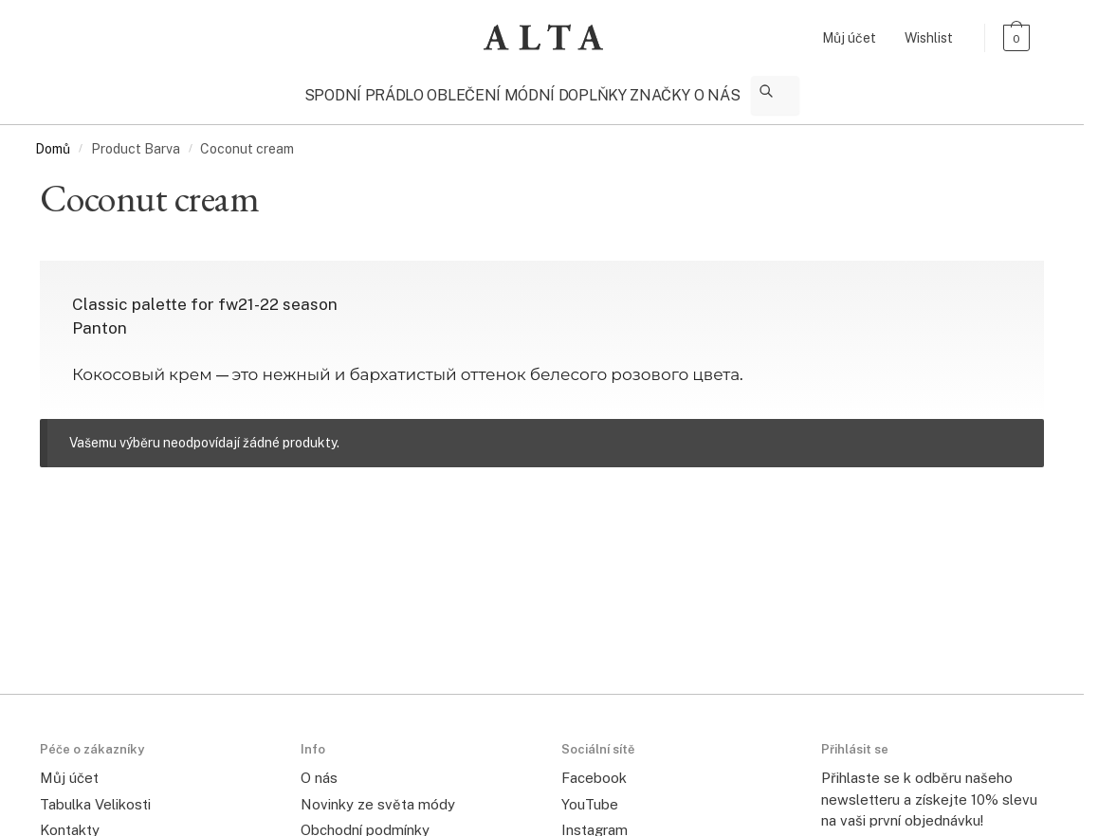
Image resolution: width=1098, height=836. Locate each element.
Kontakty (70, 821)
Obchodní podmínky (365, 821)
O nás (319, 769)
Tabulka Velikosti (95, 795)
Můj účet (849, 37)
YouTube (589, 795)
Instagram (594, 821)
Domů (52, 140)
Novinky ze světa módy (378, 795)
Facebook (594, 769)
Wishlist (929, 37)
